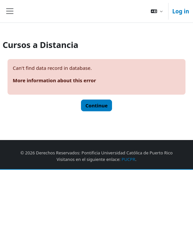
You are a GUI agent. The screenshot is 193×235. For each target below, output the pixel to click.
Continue (96, 105)
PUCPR (128, 159)
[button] (157, 11)
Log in (180, 11)
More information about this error (54, 80)
